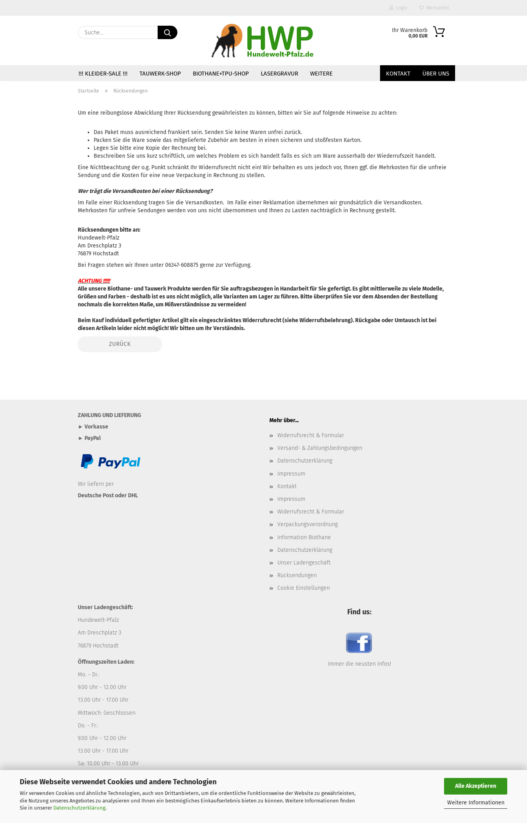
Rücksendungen (297, 575)
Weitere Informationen (475, 802)
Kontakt (398, 73)
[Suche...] (167, 32)
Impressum (291, 473)
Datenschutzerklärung (79, 808)
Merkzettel (434, 8)
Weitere (321, 73)
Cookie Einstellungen (303, 588)
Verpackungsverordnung (307, 524)
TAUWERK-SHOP (160, 73)
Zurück (120, 344)
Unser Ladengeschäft (304, 562)
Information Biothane (304, 537)
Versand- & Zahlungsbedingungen (319, 448)
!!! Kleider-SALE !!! (103, 73)
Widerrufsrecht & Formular (310, 435)
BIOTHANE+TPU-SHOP (221, 73)
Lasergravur (279, 73)
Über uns (435, 73)
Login (398, 8)
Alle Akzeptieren (475, 786)
